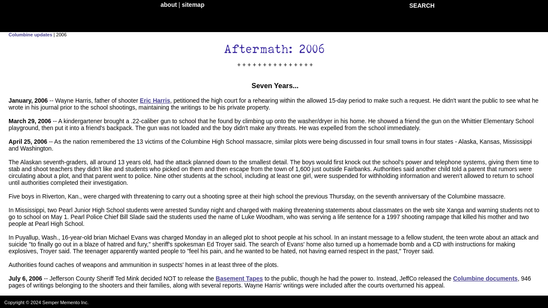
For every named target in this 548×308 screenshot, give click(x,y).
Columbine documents (485, 278)
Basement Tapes (239, 278)
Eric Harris (155, 100)
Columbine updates (30, 34)
